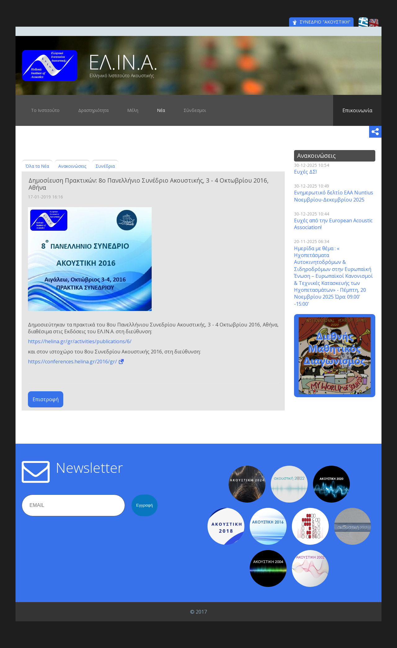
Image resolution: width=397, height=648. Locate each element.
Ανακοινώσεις (72, 166)
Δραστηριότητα (93, 110)
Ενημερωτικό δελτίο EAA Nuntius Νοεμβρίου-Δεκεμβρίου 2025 (333, 196)
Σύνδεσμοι (195, 110)
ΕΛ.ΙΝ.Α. (123, 61)
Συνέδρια (105, 166)
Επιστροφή (46, 399)
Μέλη (132, 110)
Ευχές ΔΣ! (305, 171)
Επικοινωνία (357, 110)
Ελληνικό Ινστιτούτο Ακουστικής (122, 75)
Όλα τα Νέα (37, 166)
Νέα (161, 110)
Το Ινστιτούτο (45, 110)
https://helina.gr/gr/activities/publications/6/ (80, 341)
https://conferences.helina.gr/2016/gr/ (72, 361)
